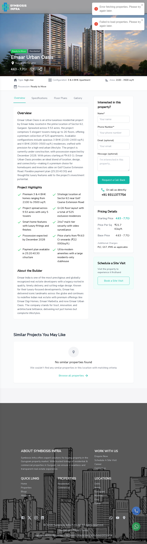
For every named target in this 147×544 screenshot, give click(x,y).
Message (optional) (108, 153)
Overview (19, 98)
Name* (101, 113)
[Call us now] (136, 511)
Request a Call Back (113, 180)
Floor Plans (60, 98)
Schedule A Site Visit (106, 460)
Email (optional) (106, 140)
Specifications (39, 98)
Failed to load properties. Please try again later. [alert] (118, 24)
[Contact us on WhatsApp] (136, 526)
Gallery (78, 98)
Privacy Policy (80, 530)
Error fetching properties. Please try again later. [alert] (118, 9)
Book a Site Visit (113, 281)
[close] (142, 5)
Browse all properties (73, 376)
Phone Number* (106, 126)
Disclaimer (64, 530)
